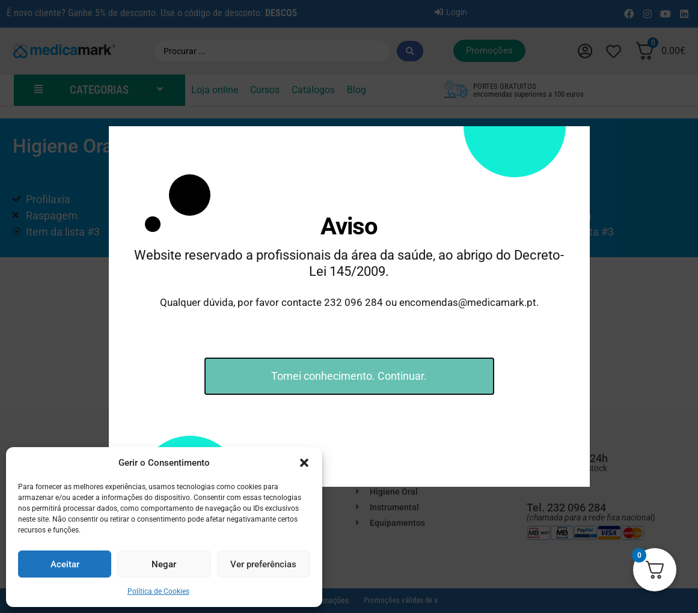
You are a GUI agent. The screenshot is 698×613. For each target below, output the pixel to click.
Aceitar (65, 564)
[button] (304, 463)
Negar (164, 564)
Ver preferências (263, 564)
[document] (349, 306)
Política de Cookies (158, 591)
